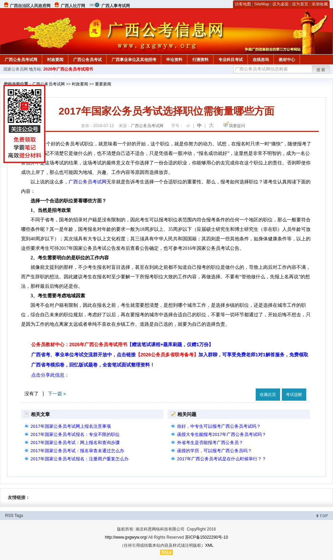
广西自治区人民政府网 (30, 5)
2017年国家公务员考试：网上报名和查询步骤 (75, 442)
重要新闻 (103, 84)
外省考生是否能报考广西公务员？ (210, 442)
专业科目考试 (230, 59)
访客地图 (243, 4)
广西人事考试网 (115, 5)
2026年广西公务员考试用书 (68, 69)
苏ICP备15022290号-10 (206, 537)
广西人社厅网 (73, 5)
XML (209, 545)
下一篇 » (57, 393)
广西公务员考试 (87, 59)
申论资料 (174, 59)
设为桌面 (280, 4)
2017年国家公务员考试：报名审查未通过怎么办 (77, 450)
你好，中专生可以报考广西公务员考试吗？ (219, 426)
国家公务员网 (15, 69)
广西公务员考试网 (21, 59)
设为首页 (300, 4)
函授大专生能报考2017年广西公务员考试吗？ (221, 434)
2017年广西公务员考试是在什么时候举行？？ (221, 458)
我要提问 (237, 125)
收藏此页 (268, 394)
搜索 (321, 69)
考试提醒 (294, 394)
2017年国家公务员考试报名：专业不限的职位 (75, 434)
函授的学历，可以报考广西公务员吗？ (214, 450)
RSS (9, 515)
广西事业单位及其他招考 (134, 59)
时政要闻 (55, 59)
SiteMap (261, 4)
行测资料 (200, 59)
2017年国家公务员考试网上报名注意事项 (71, 426)
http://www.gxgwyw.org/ (126, 537)
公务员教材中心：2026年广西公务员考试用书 (122, 344)
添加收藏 (320, 4)
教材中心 (287, 59)
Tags (19, 515)
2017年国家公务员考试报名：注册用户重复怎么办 (80, 458)
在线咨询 (261, 59)
